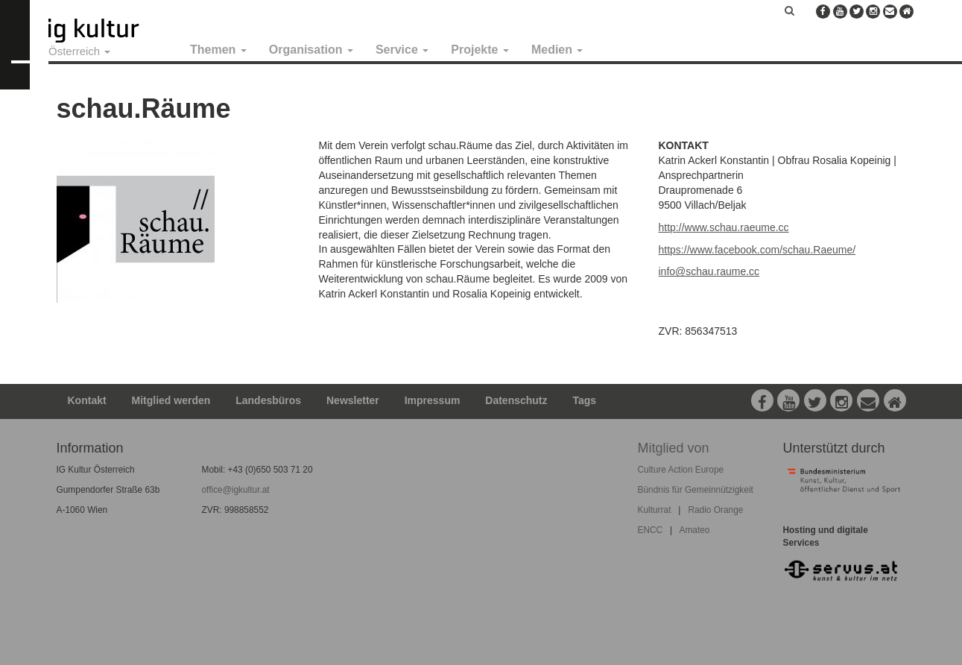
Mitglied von (673, 448)
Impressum (433, 400)
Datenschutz (516, 400)
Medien (557, 49)
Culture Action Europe (681, 469)
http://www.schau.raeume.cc (724, 227)
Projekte (480, 49)
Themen (218, 49)
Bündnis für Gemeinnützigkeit (695, 490)
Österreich (79, 51)
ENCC (650, 530)
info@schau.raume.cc (709, 271)
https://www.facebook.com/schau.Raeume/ (757, 250)
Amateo (694, 530)
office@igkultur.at (236, 490)
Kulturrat (654, 510)
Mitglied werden (171, 400)
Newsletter (352, 400)
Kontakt (87, 400)
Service (402, 49)
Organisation (311, 49)
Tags (584, 400)
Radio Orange (715, 510)
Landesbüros (268, 400)
